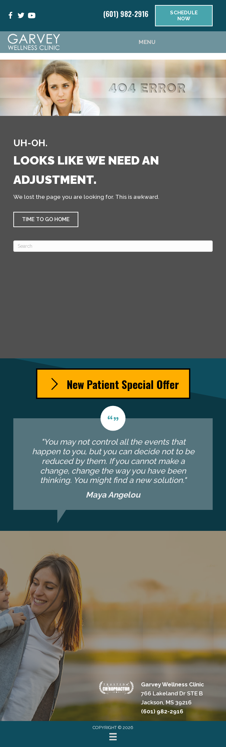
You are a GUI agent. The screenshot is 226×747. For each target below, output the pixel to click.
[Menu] (113, 737)
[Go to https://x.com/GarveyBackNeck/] (21, 16)
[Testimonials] (113, 458)
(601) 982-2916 (125, 13)
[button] (45, 219)
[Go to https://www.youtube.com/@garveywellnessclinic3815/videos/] (31, 16)
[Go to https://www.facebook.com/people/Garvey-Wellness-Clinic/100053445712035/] (10, 16)
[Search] (113, 246)
